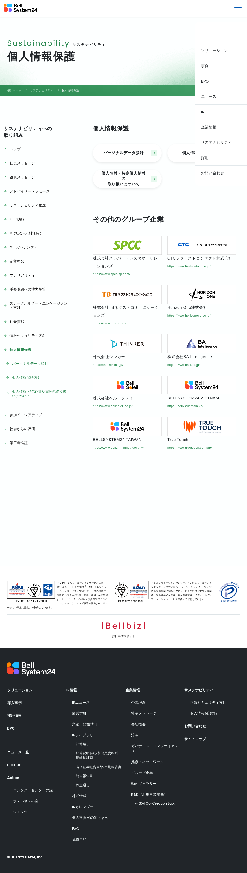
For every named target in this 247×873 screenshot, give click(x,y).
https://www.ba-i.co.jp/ (183, 365)
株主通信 (82, 784)
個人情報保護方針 (26, 377)
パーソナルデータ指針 (30, 363)
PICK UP (14, 760)
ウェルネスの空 (25, 797)
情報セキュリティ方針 (28, 335)
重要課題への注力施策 (28, 289)
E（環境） (18, 219)
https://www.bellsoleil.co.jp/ (113, 406)
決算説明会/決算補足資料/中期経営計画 (98, 754)
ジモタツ (20, 808)
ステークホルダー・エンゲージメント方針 (39, 305)
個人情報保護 (20, 349)
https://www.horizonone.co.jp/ (189, 315)
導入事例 (15, 701)
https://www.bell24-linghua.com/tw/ (118, 447)
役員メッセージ (22, 177)
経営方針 (79, 712)
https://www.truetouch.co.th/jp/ (189, 447)
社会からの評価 (22, 428)
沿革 (134, 733)
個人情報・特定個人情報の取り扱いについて (39, 393)
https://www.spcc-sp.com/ (111, 274)
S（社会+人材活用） (26, 233)
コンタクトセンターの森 (33, 786)
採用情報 (15, 714)
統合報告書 (84, 775)
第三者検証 (19, 442)
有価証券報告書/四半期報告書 (99, 766)
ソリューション (20, 688)
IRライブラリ (82, 733)
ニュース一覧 (18, 747)
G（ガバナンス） (24, 247)
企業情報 (133, 688)
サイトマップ (195, 736)
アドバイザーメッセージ (29, 191)
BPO (11, 727)
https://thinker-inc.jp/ (108, 365)
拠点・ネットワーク (147, 760)
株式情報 (79, 794)
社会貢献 (17, 321)
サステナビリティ (199, 688)
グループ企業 (142, 771)
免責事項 (79, 838)
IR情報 (72, 688)
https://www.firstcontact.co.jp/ (189, 266)
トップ (15, 149)
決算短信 (82, 743)
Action (13, 773)
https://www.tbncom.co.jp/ (111, 323)
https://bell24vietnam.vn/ (185, 406)
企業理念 (17, 261)
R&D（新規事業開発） (149, 793)
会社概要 (138, 722)
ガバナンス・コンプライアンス (154, 747)
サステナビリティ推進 (28, 205)
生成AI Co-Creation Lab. (155, 802)
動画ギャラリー (144, 782)
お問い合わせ (195, 723)
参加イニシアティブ (26, 414)
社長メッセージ (22, 163)
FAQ (75, 827)
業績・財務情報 (84, 722)
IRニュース (81, 701)
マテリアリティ (22, 275)
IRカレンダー (82, 805)
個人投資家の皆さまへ (90, 816)
